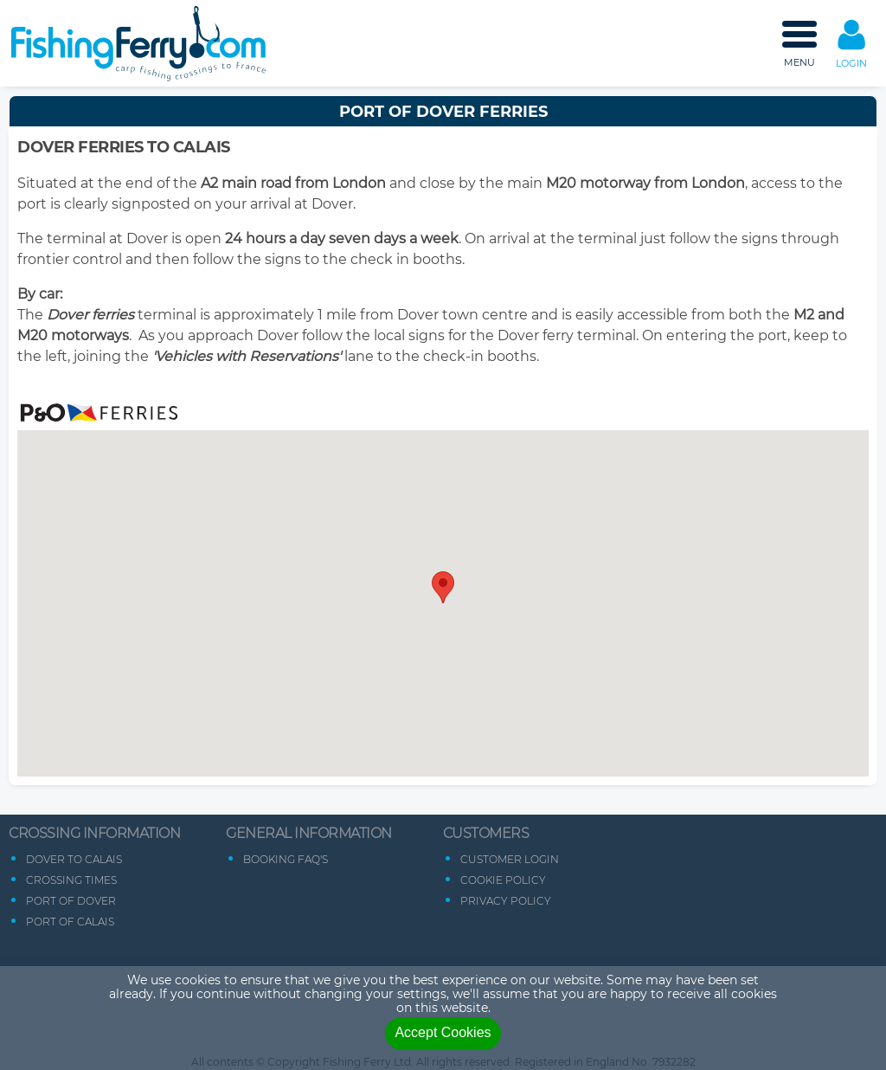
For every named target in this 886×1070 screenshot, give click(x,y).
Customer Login (509, 859)
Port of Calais (70, 921)
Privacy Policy (505, 900)
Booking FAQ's (285, 859)
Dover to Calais (74, 859)
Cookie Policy (503, 879)
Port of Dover (71, 900)
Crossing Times (71, 879)
